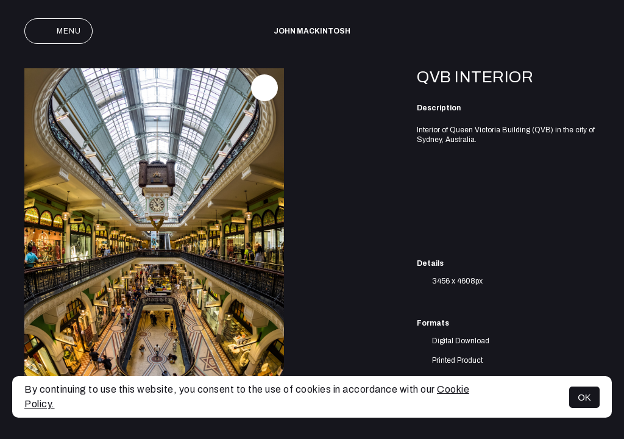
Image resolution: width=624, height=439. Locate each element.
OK (584, 397)
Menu (58, 31)
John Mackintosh (312, 31)
